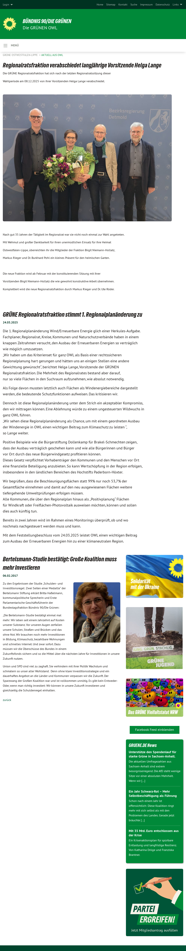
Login (6, 4)
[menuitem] (100, 4)
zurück (7, 700)
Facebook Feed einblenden (154, 729)
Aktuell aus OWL (52, 55)
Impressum (146, 4)
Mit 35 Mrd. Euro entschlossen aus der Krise (154, 833)
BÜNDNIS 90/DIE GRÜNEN (49, 21)
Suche (133, 4)
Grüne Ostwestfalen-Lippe (20, 55)
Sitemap (110, 4)
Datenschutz (163, 4)
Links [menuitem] (176, 4)
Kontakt (122, 4)
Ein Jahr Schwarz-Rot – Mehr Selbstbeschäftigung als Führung (153, 793)
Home (100, 4)
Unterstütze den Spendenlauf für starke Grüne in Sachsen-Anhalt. (152, 754)
